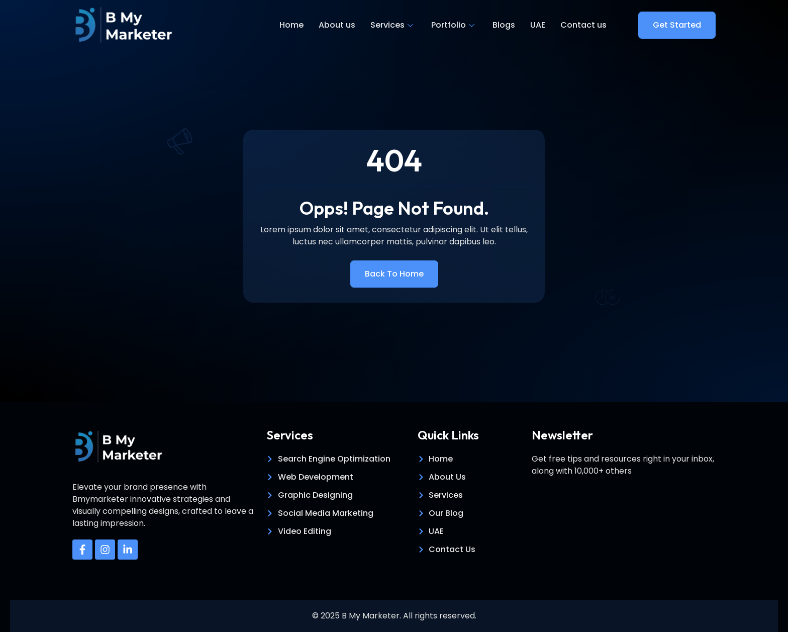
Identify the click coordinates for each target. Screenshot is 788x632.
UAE (537, 25)
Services (391, 25)
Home (291, 25)
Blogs (503, 25)
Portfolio (452, 25)
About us (337, 25)
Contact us (583, 25)
